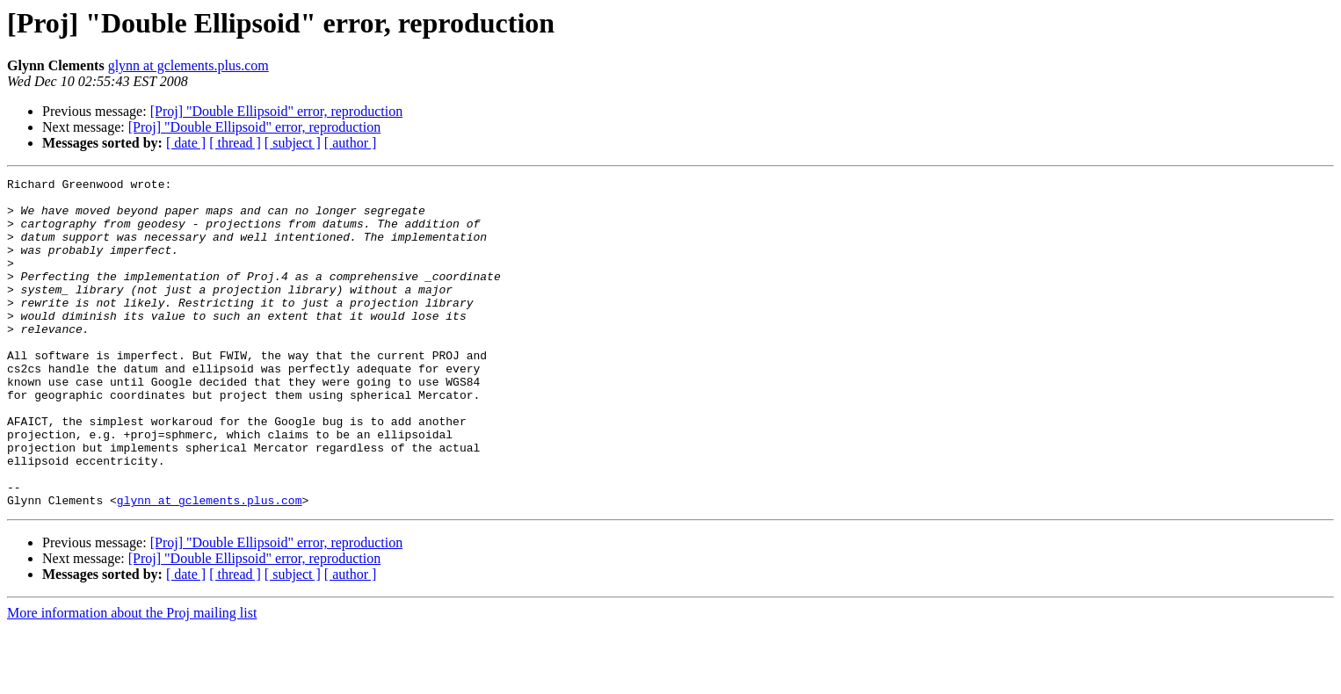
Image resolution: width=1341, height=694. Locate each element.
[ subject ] (293, 142)
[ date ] (186, 142)
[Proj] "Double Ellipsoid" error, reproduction (276, 111)
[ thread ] (235, 142)
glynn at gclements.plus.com (188, 65)
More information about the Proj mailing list (132, 678)
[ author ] (350, 142)
